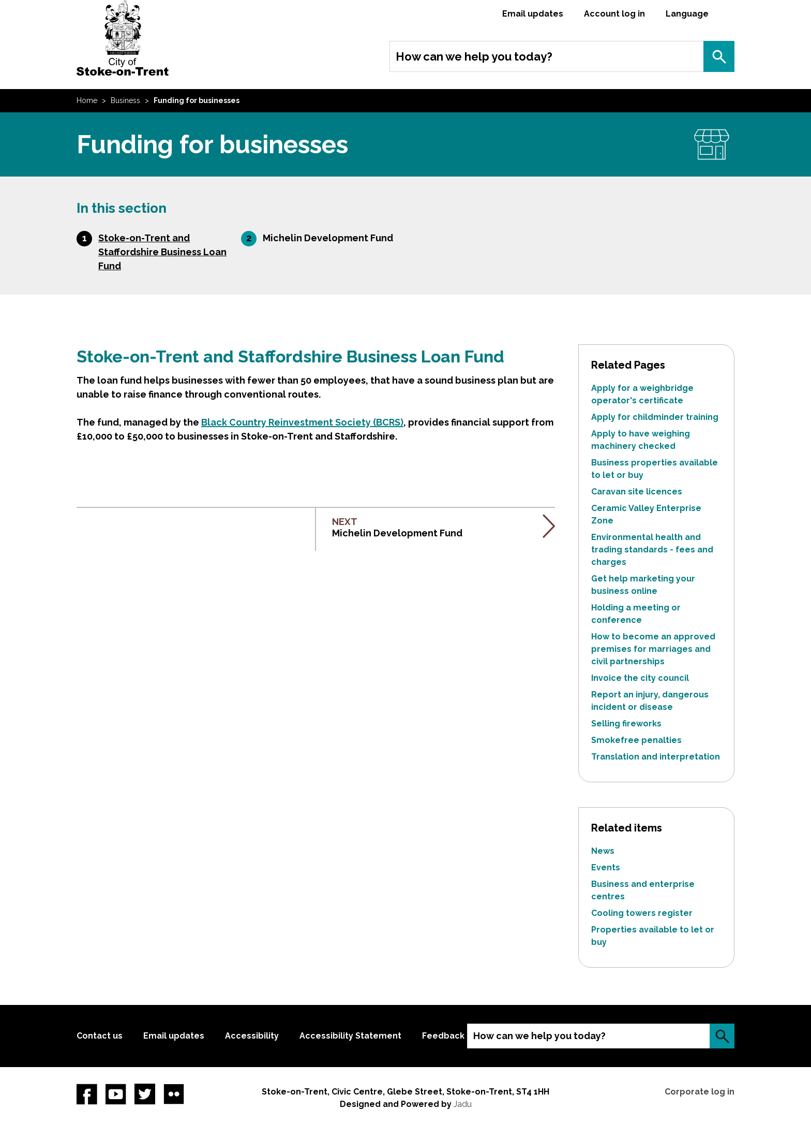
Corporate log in (699, 1092)
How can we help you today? (474, 56)
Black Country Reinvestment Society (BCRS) (302, 422)
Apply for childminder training (654, 417)
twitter (144, 1094)
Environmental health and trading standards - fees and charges (652, 549)
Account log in (614, 14)
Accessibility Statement (350, 1036)
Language (687, 14)
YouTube (116, 1094)
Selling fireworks (626, 723)
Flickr (173, 1094)
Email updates (532, 14)
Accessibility (252, 1036)
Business (125, 100)
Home (87, 100)
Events (605, 867)
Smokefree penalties (636, 740)
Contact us (100, 1036)
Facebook (87, 1094)
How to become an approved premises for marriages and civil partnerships (653, 649)
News (602, 851)
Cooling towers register (642, 913)
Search (718, 56)
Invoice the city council (640, 678)
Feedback (443, 1036)
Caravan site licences (636, 492)
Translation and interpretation (655, 757)
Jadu (463, 1104)
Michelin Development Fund (328, 237)
